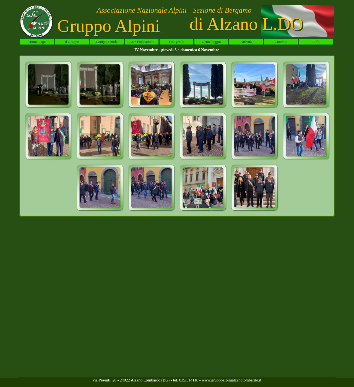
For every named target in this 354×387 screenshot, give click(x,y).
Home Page (37, 42)
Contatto (281, 42)
